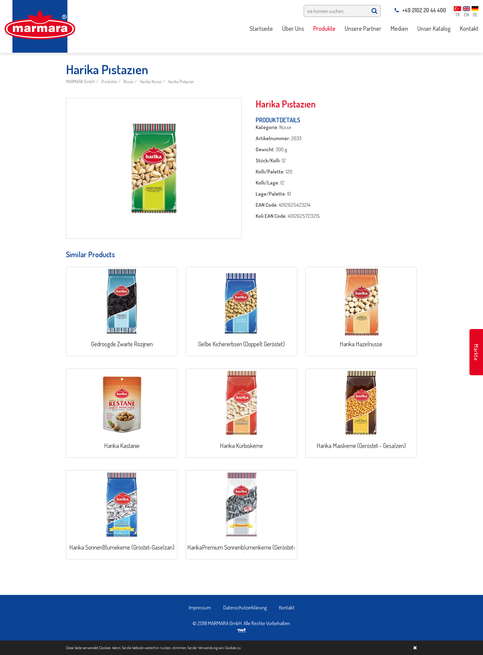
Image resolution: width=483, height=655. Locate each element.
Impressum (200, 607)
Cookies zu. (233, 647)
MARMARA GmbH (80, 81)
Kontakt (286, 607)
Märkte (476, 352)
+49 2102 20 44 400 (420, 10)
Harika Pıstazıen (181, 81)
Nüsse (128, 81)
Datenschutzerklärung (245, 607)
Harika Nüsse (150, 81)
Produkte (109, 81)
